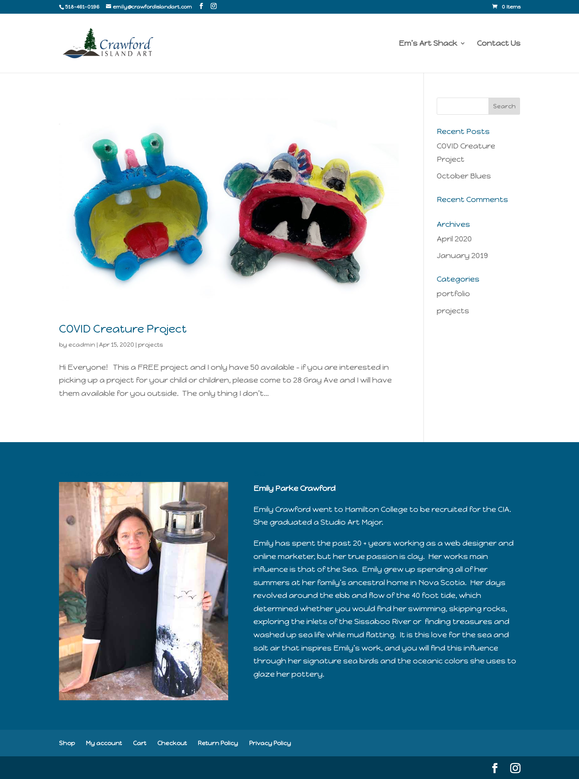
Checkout (172, 743)
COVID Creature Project (123, 329)
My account (104, 743)
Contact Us (498, 44)
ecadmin (81, 344)
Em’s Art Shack (428, 44)
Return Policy (218, 743)
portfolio (453, 293)
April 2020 (454, 239)
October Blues (464, 176)
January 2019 (462, 255)
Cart (139, 743)
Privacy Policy (270, 743)
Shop (67, 743)
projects (150, 344)
